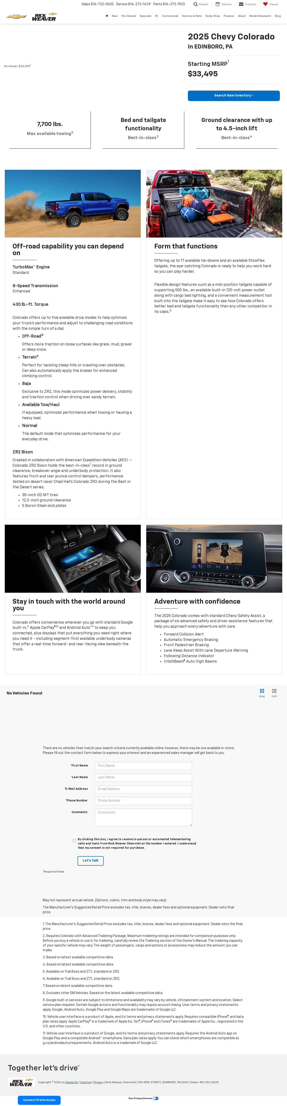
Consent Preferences (38, 1100)
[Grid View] (261, 694)
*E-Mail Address (76, 789)
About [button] (242, 16)
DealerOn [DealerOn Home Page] (72, 1082)
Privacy (98, 1082)
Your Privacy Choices (143, 1098)
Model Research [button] (260, 16)
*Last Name (79, 777)
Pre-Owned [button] (129, 16)
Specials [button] (145, 16)
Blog (278, 16)
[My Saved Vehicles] (270, 4)
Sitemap (86, 1082)
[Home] (107, 16)
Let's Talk (90, 861)
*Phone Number (77, 800)
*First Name (79, 765)
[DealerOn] (21, 1082)
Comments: (80, 812)
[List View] (274, 694)
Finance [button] (229, 16)
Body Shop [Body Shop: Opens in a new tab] (213, 16)
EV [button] (156, 16)
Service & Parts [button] (192, 16)
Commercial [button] (170, 16)
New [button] (115, 16)
